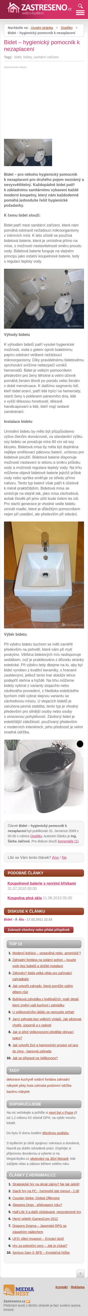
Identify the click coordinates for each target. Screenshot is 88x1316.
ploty (22, 1085)
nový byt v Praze (61, 1112)
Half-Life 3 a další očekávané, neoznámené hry (46, 1212)
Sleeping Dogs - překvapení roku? (37, 1205)
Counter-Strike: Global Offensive (36, 1198)
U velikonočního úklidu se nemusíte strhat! (43, 1012)
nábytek (24, 1092)
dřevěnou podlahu (55, 1133)
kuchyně (27, 1079)
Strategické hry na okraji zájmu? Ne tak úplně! (46, 1184)
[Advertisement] (43, 103)
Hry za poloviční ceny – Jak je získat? (39, 1246)
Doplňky (67, 28)
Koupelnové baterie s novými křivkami (42, 883)
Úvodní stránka (42, 28)
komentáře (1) (68, 841)
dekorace (13, 1079)
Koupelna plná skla (25, 898)
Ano (55, 858)
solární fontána (45, 1079)
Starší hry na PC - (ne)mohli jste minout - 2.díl (45, 1191)
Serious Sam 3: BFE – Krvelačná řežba (41, 1252)
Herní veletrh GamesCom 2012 (35, 1219)
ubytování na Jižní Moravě (49, 1158)
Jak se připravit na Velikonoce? (35, 1058)
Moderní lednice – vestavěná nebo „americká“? (46, 953)
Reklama (77, 1287)
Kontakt (61, 1287)
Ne (64, 858)
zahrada (40, 1085)
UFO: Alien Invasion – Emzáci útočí (38, 1239)
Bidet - (28, 919)
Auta (30, 1085)
